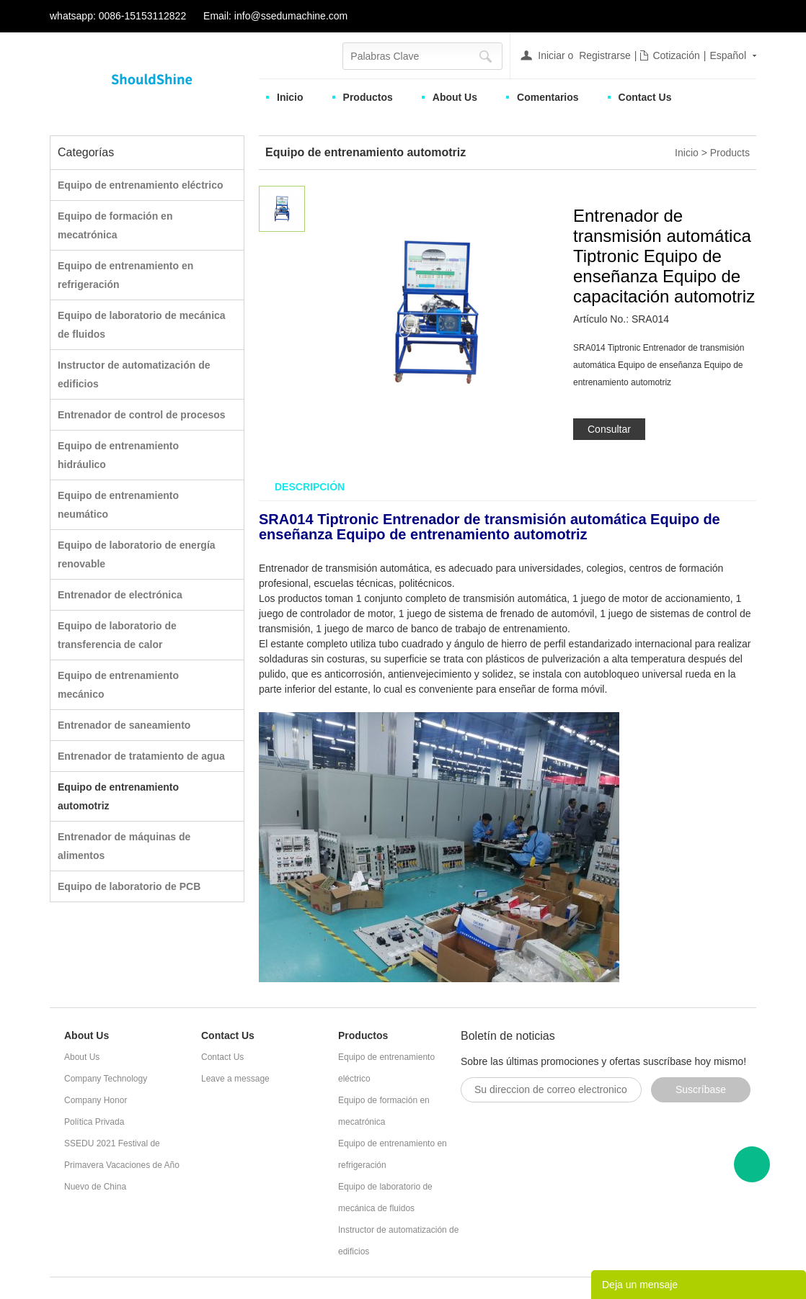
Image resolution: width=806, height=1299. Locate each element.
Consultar (609, 429)
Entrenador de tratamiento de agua (141, 756)
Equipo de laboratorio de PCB (129, 886)
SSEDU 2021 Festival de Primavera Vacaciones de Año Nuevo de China (122, 1165)
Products (730, 152)
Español (727, 55)
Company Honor (95, 1100)
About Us (455, 97)
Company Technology (105, 1079)
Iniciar (551, 55)
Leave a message (235, 1079)
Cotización (675, 55)
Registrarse (605, 55)
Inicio (290, 97)
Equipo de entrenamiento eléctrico (140, 185)
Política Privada (94, 1122)
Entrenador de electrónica (120, 595)
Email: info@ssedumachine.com (275, 16)
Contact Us (645, 97)
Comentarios (548, 97)
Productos (368, 97)
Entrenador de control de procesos (142, 415)
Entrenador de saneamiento (124, 725)
